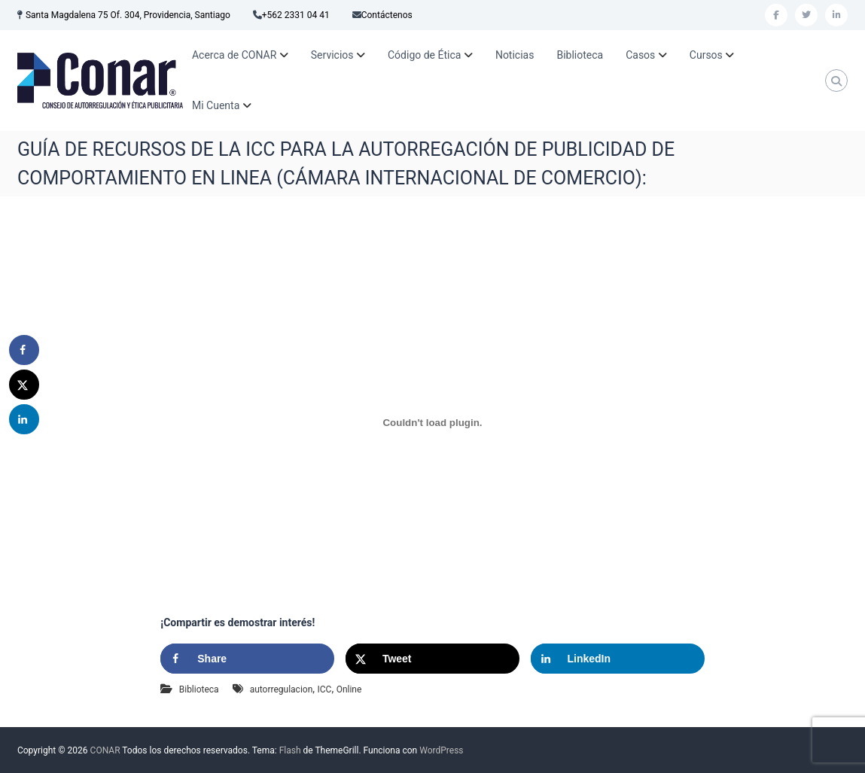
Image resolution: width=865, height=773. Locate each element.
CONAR (105, 750)
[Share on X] (432, 659)
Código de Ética (424, 55)
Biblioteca (579, 55)
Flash (290, 750)
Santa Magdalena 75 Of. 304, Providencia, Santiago (128, 15)
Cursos (706, 55)
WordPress (441, 750)
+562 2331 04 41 (296, 15)
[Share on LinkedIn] (618, 659)
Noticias (515, 55)
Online (349, 689)
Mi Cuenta (215, 105)
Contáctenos (387, 15)
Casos (640, 55)
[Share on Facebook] (247, 659)
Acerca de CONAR (234, 55)
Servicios (332, 55)
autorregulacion (281, 689)
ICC (325, 689)
